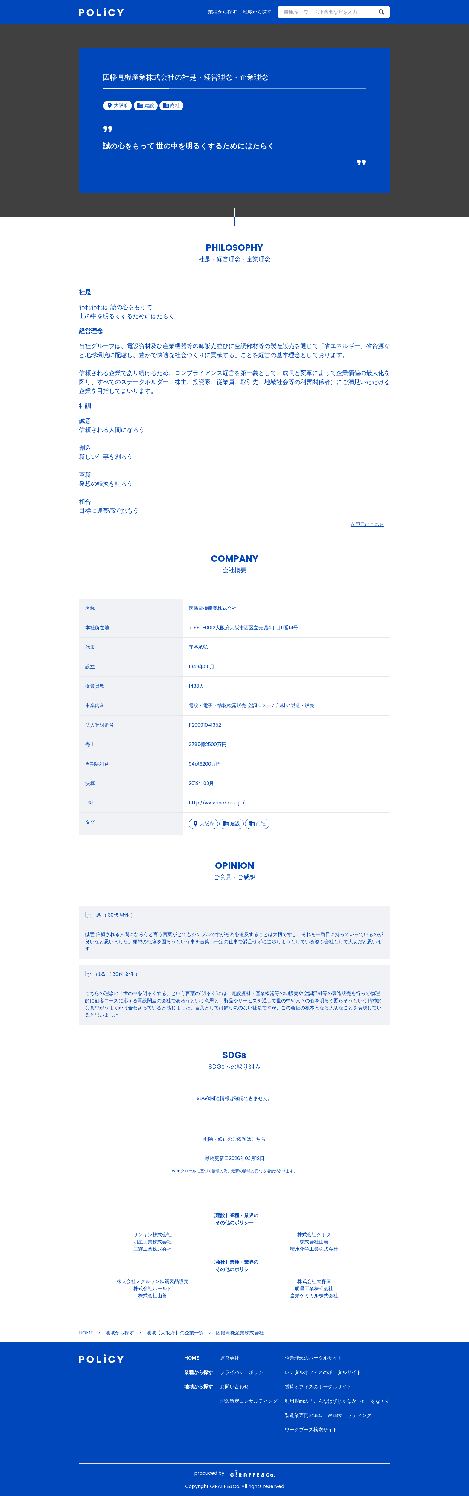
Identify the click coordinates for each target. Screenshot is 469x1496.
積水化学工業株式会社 (314, 1249)
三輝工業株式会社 (152, 1249)
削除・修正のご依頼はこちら (234, 1139)
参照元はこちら (367, 524)
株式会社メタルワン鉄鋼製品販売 (152, 1281)
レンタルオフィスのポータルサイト (323, 1372)
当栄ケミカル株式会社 (314, 1295)
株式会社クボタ (314, 1234)
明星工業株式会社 (152, 1241)
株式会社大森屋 (314, 1281)
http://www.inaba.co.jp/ (217, 802)
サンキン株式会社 (152, 1234)
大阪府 (203, 823)
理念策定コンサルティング (249, 1401)
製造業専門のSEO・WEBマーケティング (328, 1415)
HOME (86, 1332)
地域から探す (257, 11)
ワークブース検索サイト (311, 1429)
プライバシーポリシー (244, 1372)
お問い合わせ (234, 1386)
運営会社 (229, 1357)
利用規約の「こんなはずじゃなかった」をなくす (337, 1401)
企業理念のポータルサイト (313, 1357)
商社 (257, 823)
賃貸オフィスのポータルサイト (318, 1386)
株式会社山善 (314, 1241)
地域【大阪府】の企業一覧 (175, 1332)
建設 (231, 823)
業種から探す (222, 11)
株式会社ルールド (152, 1288)
